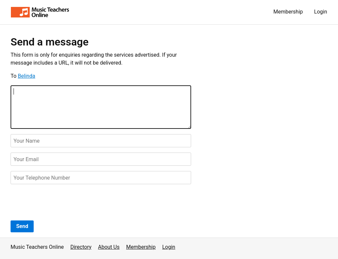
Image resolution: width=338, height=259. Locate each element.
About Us (108, 247)
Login (320, 12)
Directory (80, 247)
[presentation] (61, 202)
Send (22, 226)
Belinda (26, 76)
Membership (288, 12)
